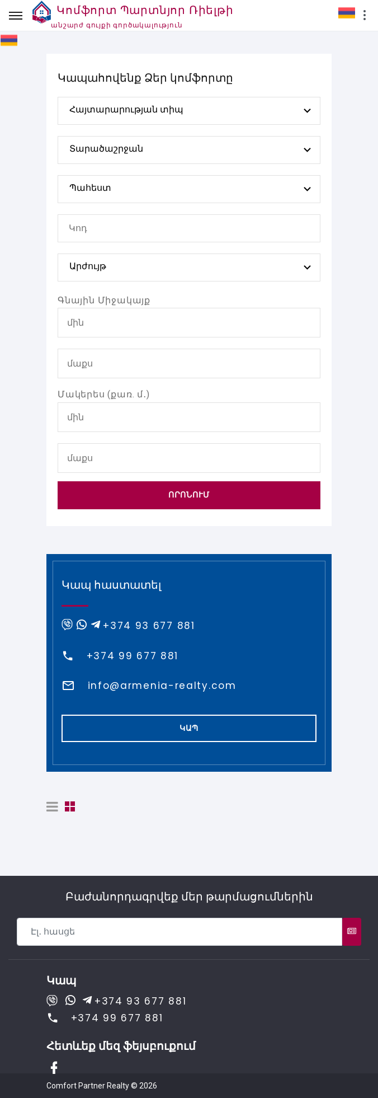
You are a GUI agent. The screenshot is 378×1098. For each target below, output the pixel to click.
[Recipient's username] (179, 932)
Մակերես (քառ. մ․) (104, 394)
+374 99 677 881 (133, 656)
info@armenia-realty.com (162, 685)
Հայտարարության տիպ (126, 109)
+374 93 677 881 (149, 625)
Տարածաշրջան (106, 148)
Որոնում (189, 494)
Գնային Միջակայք (104, 300)
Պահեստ (90, 187)
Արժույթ (87, 266)
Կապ (189, 728)
